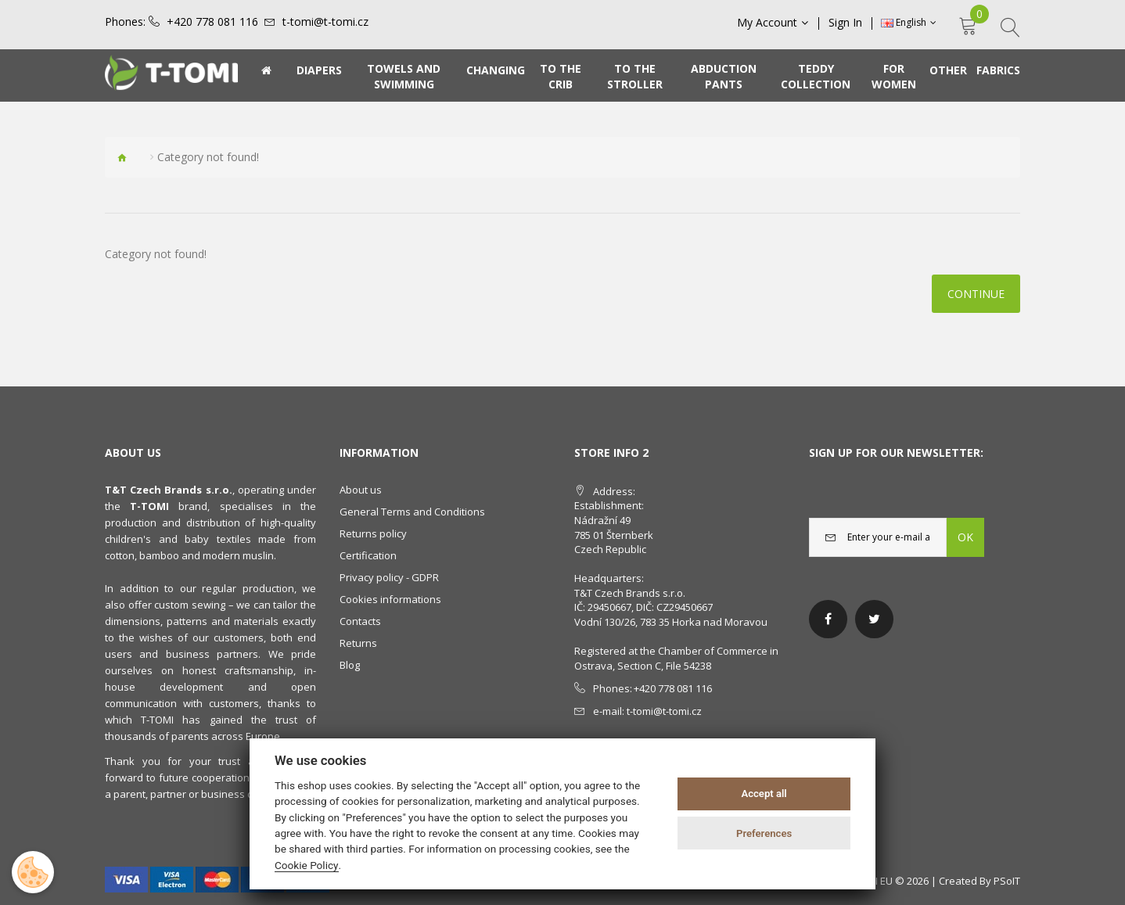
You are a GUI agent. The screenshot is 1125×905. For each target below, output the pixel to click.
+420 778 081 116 (212, 22)
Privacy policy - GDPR (389, 577)
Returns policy (373, 533)
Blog (350, 665)
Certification (368, 555)
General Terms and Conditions (412, 512)
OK (965, 537)
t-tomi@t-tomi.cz (325, 22)
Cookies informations (390, 599)
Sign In (845, 22)
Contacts (360, 621)
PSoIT (1007, 881)
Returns (358, 643)
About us (361, 490)
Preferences (764, 833)
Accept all (763, 793)
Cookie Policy (307, 865)
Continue (976, 293)
